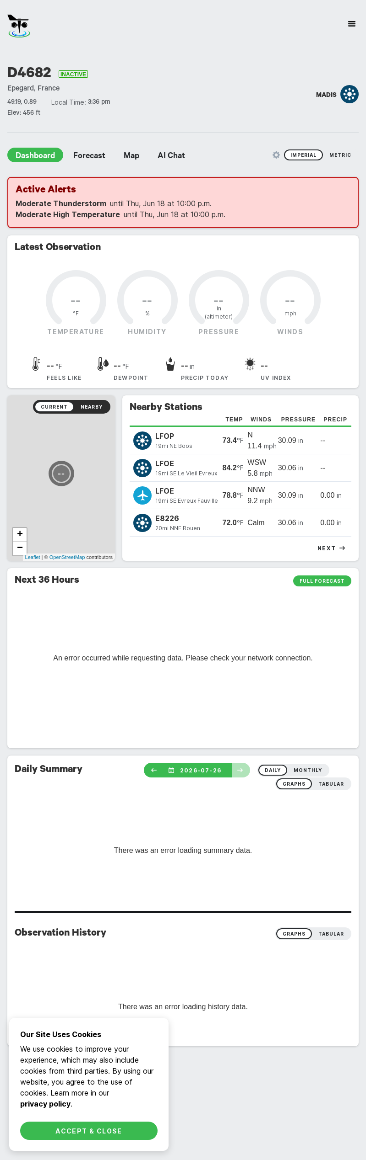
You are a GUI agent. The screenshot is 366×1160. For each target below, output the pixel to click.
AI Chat (171, 156)
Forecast (89, 156)
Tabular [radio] (331, 934)
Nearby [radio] (92, 407)
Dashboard (35, 156)
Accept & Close (88, 1131)
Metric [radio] (340, 155)
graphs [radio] (294, 784)
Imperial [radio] (303, 155)
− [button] (20, 548)
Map (131, 156)
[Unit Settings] (276, 155)
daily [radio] (273, 770)
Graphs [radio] (294, 934)
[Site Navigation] (352, 24)
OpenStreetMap (67, 557)
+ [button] (20, 535)
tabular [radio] (331, 784)
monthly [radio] (308, 770)
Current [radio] (54, 407)
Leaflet (32, 557)
